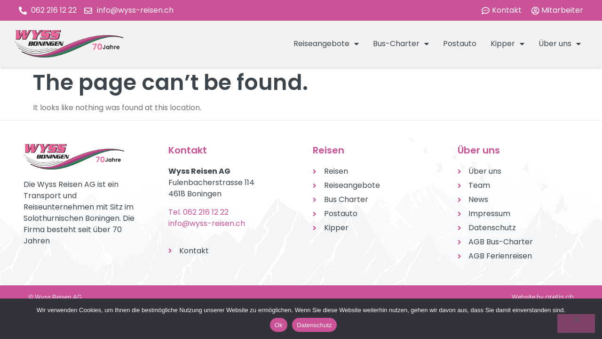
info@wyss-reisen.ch (206, 223)
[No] (576, 323)
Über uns (560, 43)
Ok (279, 325)
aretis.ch (559, 297)
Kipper (507, 43)
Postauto (459, 43)
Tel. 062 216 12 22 (198, 212)
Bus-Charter (401, 43)
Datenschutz (314, 325)
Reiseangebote (326, 43)
